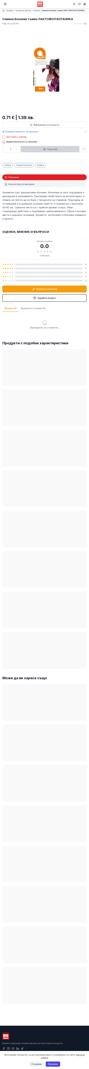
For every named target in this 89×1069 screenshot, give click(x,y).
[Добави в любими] (84, 149)
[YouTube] (13, 1048)
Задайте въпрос (44, 298)
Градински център (23, 10)
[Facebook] (3, 1048)
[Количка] (85, 4)
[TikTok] (22, 1048)
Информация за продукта (44, 125)
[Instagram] (8, 1048)
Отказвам (36, 1064)
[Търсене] (74, 4)
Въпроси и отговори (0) (33, 308)
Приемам (53, 1064)
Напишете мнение (44, 289)
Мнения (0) (10, 308)
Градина (10, 10)
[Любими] (79, 4)
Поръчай (50, 149)
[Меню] (5, 4)
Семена (36, 10)
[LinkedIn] (17, 1048)
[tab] (44, 177)
